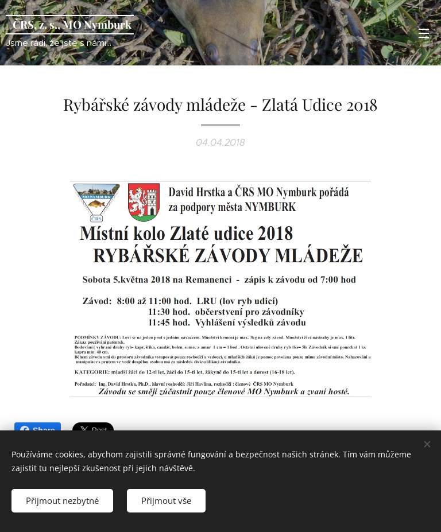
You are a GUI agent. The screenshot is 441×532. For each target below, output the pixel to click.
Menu (424, 33)
